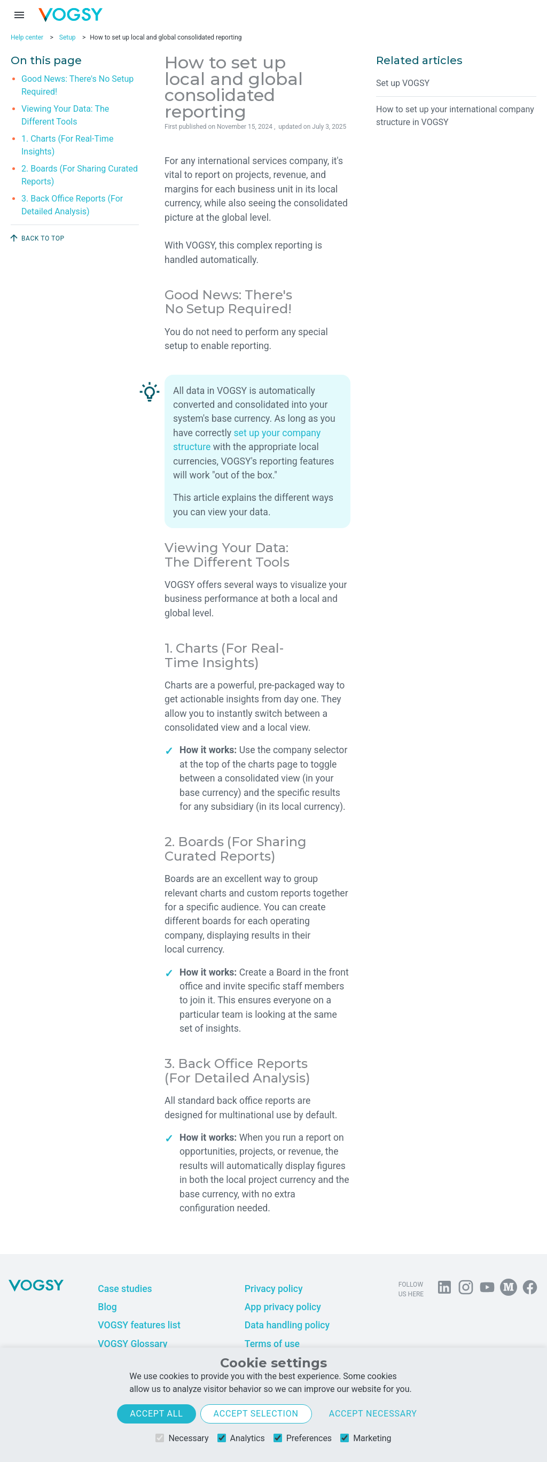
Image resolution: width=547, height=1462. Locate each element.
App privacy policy (283, 1307)
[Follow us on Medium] (508, 1289)
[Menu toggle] (19, 15)
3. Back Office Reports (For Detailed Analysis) (72, 205)
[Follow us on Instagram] (465, 1289)
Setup (67, 37)
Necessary (181, 1438)
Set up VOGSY (402, 83)
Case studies (125, 1288)
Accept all (156, 1414)
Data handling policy (287, 1325)
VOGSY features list (139, 1325)
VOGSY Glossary (132, 1344)
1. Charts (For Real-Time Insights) (67, 145)
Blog (107, 1307)
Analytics (241, 1438)
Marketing (365, 1438)
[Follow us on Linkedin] (444, 1289)
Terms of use (272, 1344)
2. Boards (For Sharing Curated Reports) (79, 175)
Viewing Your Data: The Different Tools (65, 115)
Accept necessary (373, 1414)
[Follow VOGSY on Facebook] (530, 1289)
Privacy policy (274, 1288)
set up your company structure (247, 440)
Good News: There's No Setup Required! (77, 85)
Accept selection (256, 1414)
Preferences (303, 1438)
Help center (27, 37)
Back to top (37, 238)
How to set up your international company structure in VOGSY (455, 115)
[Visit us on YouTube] (487, 1289)
